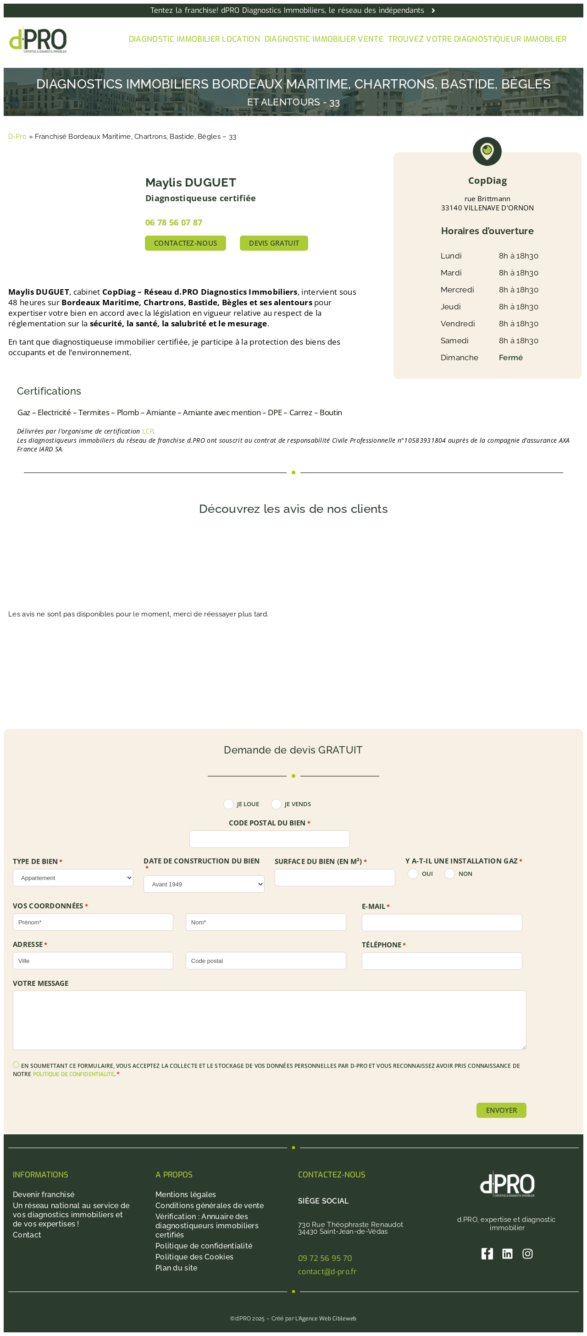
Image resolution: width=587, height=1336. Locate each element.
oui (427, 873)
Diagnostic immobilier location (194, 39)
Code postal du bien (269, 823)
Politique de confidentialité (203, 1246)
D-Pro (17, 136)
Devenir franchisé (43, 1194)
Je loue (248, 804)
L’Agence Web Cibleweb (325, 1318)
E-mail (376, 906)
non (465, 873)
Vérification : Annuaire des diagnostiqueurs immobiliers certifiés (207, 1225)
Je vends (298, 804)
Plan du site (176, 1268)
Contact (27, 1235)
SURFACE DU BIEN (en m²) (321, 861)
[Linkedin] (507, 1253)
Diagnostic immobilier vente (324, 39)
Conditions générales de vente (209, 1205)
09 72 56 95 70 (325, 1258)
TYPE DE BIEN (38, 861)
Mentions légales (185, 1194)
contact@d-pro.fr (327, 1271)
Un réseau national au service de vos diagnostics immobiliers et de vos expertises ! (71, 1214)
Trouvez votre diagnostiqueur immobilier (477, 39)
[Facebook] (487, 1253)
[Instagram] (527, 1253)
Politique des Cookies (194, 1257)
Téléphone (384, 945)
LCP (147, 431)
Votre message (40, 983)
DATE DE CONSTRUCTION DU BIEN (202, 865)
